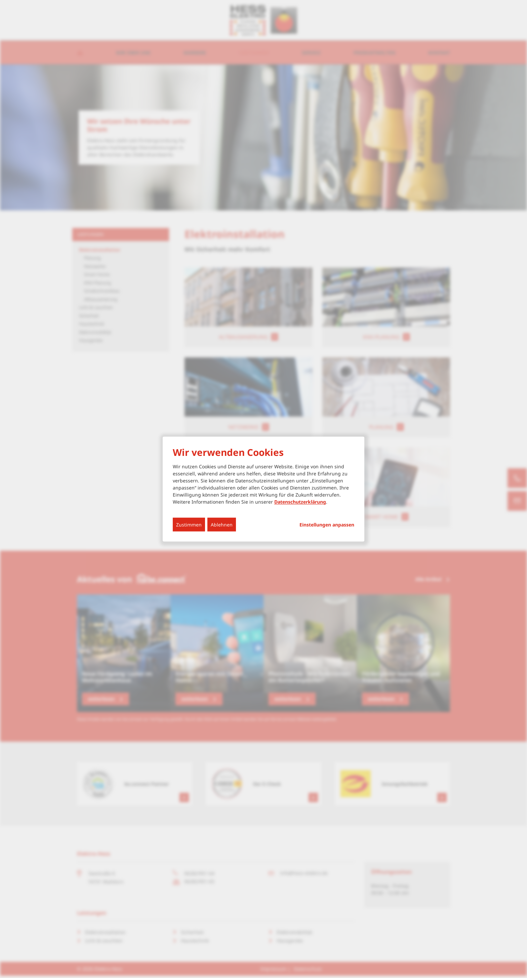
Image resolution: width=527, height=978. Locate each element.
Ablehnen (222, 524)
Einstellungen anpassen (326, 524)
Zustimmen (189, 524)
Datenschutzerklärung (300, 502)
